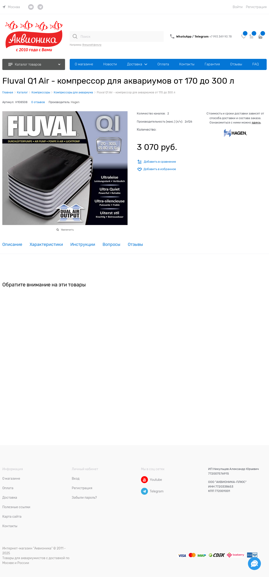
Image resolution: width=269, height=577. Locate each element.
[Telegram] (144, 491)
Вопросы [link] (111, 244)
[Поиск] (75, 36)
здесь (256, 122)
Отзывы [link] (135, 244)
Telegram (201, 36)
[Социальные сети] (254, 563)
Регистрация (256, 7)
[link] (11, 7)
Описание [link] (12, 244)
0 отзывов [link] (38, 102)
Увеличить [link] (67, 229)
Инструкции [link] (82, 244)
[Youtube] (144, 479)
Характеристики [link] (46, 244)
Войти (238, 7)
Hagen (75, 102)
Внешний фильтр (91, 45)
